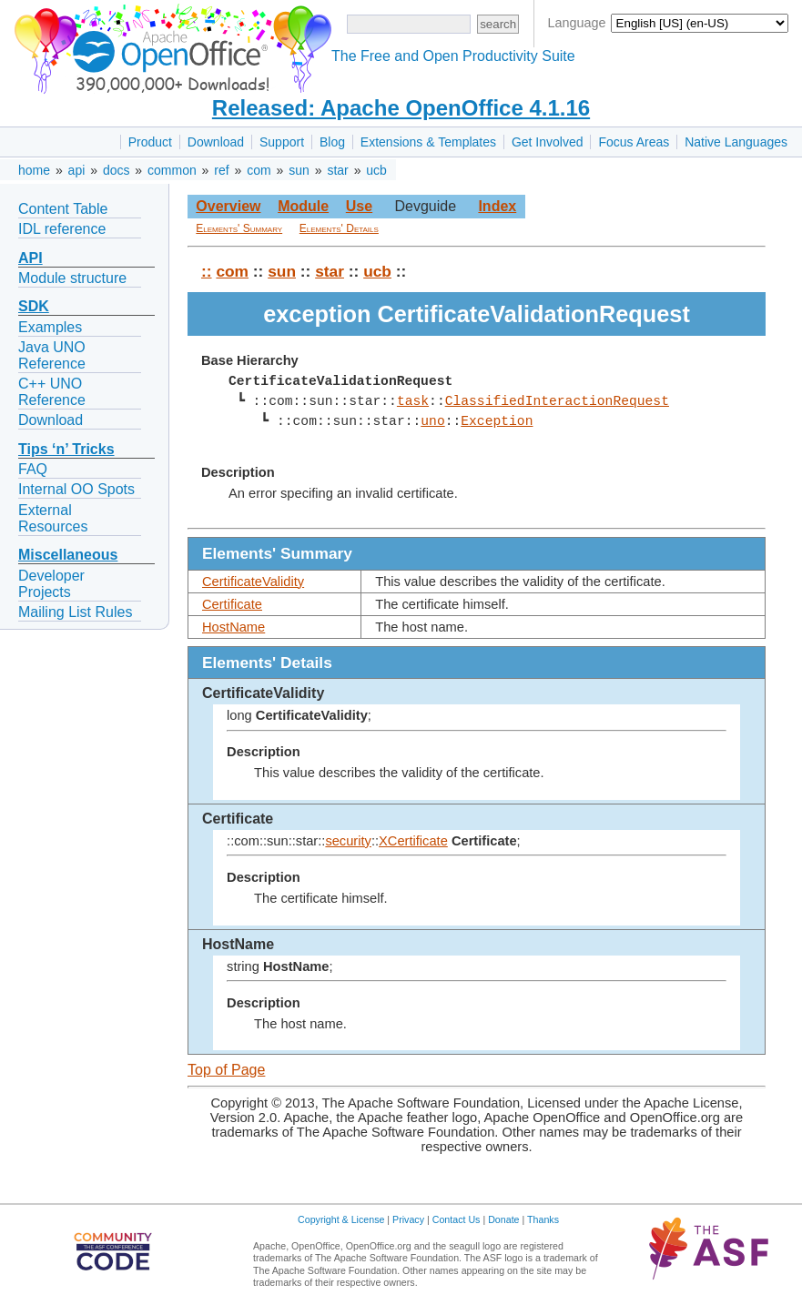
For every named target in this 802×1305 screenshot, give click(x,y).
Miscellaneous (67, 554)
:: (206, 271)
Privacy (408, 1219)
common (172, 170)
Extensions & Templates (428, 142)
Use (359, 206)
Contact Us (456, 1219)
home (34, 170)
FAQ (32, 469)
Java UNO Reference (52, 355)
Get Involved (548, 142)
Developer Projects (51, 584)
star (337, 170)
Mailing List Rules (75, 612)
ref (221, 170)
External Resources (52, 518)
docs (116, 170)
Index (497, 206)
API (30, 258)
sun (299, 170)
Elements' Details (339, 228)
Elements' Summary (239, 228)
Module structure (72, 278)
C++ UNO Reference (52, 392)
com (258, 170)
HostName (233, 627)
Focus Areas (633, 142)
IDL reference (62, 229)
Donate (503, 1219)
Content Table (62, 209)
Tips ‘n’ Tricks (66, 449)
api (77, 170)
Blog (332, 142)
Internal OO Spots (76, 489)
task (413, 401)
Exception (497, 421)
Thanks (543, 1219)
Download (216, 142)
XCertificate (413, 841)
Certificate (232, 604)
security (348, 841)
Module (303, 206)
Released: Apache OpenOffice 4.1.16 (401, 108)
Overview (228, 206)
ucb (376, 170)
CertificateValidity (253, 581)
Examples (50, 327)
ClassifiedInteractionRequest (556, 401)
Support (281, 142)
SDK (33, 306)
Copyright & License (341, 1219)
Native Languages (736, 142)
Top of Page (226, 1069)
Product (150, 142)
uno (432, 421)
